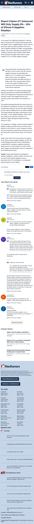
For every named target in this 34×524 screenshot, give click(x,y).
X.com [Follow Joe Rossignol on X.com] (21, 400)
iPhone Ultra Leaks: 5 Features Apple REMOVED (20, 459)
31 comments (4, 167)
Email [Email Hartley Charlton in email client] (2, 412)
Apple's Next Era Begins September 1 (18, 332)
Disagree (19, 200)
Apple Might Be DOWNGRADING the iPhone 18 (19, 444)
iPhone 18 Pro (6, 7)
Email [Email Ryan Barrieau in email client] (18, 419)
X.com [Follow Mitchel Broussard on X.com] (5, 406)
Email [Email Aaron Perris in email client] (18, 425)
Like (15, 200)
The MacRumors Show (13, 473)
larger (14, 124)
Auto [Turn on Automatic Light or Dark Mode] (29, 520)
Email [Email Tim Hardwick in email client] (18, 406)
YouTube (7, 431)
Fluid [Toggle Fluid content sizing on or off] (21, 520)
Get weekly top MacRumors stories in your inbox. (17, 172)
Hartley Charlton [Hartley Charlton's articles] (5, 410)
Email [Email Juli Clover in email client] (2, 400)
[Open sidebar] (32, 3)
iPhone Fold (17, 7)
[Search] (29, 2)
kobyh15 (9, 218)
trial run (29, 138)
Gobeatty (9, 204)
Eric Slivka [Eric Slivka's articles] (19, 391)
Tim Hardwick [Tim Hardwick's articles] (20, 404)
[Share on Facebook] (31, 167)
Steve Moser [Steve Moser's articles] (4, 422)
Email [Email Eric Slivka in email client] (18, 394)
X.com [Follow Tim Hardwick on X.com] (21, 406)
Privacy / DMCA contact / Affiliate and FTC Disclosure (12, 514)
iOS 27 (26, 7)
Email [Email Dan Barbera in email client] (2, 419)
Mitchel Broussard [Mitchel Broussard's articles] (5, 404)
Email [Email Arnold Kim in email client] (2, 394)
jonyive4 (9, 306)
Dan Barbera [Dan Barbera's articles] (4, 416)
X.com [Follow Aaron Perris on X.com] (21, 425)
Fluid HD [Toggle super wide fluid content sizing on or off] (25, 520)
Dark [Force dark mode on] (2, 521)
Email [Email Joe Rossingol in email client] (18, 400)
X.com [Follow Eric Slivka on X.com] (21, 394)
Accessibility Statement (6, 517)
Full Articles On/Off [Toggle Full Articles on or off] (14, 520)
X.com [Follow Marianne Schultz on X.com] (21, 412)
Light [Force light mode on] (32, 520)
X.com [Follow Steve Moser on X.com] (5, 425)
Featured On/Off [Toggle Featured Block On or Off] (5, 520)
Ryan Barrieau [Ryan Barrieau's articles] (20, 416)
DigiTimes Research (18, 40)
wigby (8, 237)
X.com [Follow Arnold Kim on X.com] (5, 394)
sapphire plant (18, 44)
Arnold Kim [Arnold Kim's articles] (3, 391)
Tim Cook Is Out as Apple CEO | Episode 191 (19, 493)
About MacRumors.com (10, 379)
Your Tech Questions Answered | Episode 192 (19, 486)
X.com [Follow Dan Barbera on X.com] (5, 419)
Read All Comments (17, 322)
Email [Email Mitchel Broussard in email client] (2, 406)
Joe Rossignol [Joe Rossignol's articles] (20, 397)
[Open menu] (2, 2)
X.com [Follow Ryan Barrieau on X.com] (21, 419)
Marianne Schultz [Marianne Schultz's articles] (21, 410)
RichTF (9, 185)
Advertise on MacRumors (10, 384)
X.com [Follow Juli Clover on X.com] (5, 400)
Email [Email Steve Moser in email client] (2, 425)
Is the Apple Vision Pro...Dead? (15, 451)
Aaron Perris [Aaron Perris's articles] (20, 422)
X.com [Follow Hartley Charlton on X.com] (5, 412)
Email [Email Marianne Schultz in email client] (18, 412)
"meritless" (9, 156)
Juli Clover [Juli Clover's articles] (3, 397)
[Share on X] (27, 167)
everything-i (10, 295)
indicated (7, 142)
